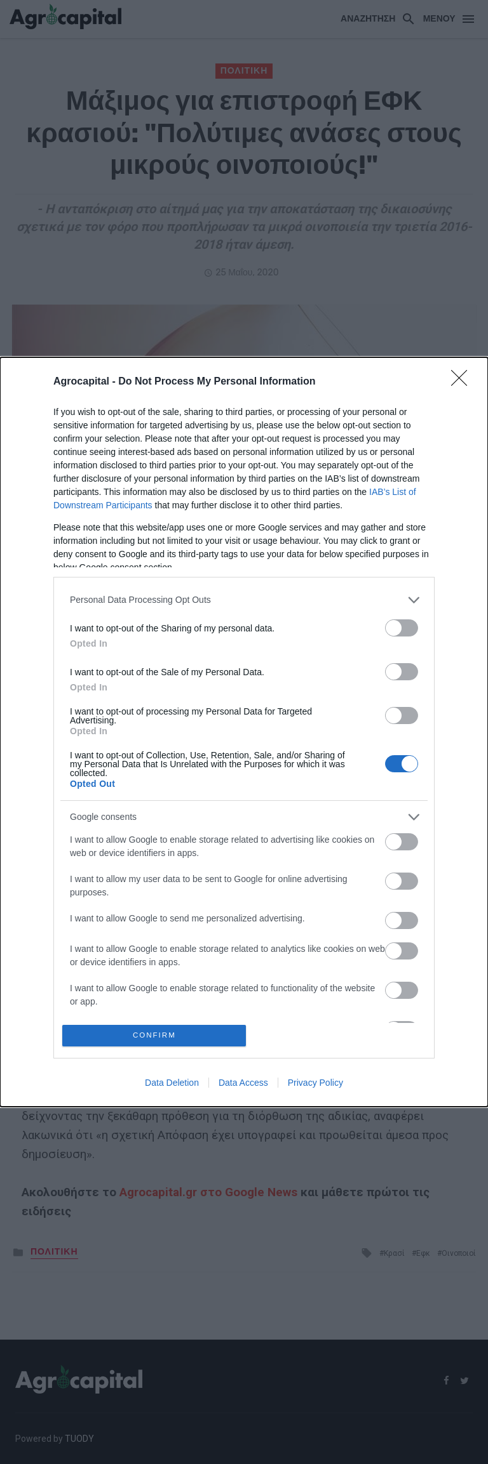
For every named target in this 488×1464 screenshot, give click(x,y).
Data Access (243, 1085)
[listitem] (244, 597)
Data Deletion (172, 1085)
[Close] (463, 379)
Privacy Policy (315, 1085)
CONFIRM (156, 1035)
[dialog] (244, 732)
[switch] (401, 625)
